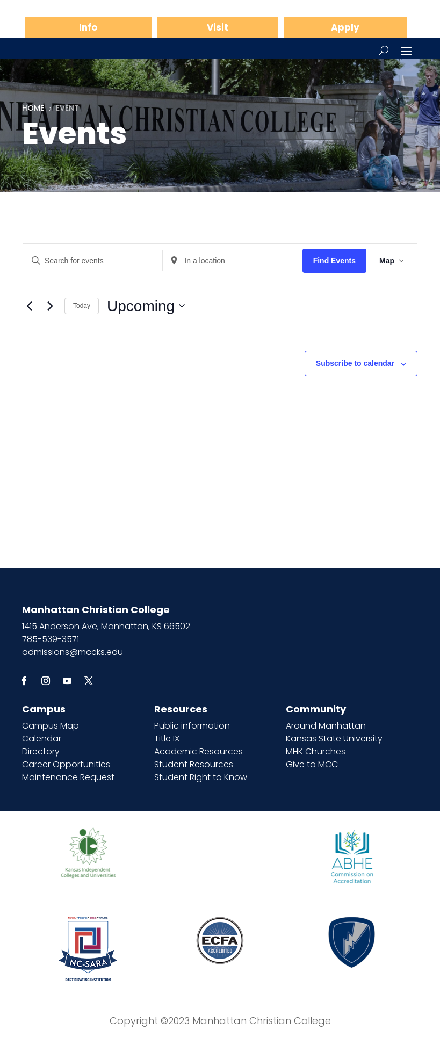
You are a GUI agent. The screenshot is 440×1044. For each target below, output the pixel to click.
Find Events (334, 260)
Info (88, 27)
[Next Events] (50, 305)
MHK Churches (315, 751)
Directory (41, 751)
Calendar (41, 738)
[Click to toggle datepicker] (146, 306)
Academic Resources (198, 751)
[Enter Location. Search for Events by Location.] (232, 261)
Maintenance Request (68, 777)
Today (81, 305)
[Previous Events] (29, 305)
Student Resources (193, 764)
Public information (192, 725)
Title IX (166, 738)
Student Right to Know (200, 777)
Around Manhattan (326, 725)
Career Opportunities (66, 764)
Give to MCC (312, 764)
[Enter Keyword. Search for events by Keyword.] (92, 261)
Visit (217, 27)
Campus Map (50, 725)
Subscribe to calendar (355, 363)
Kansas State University (334, 738)
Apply (345, 27)
